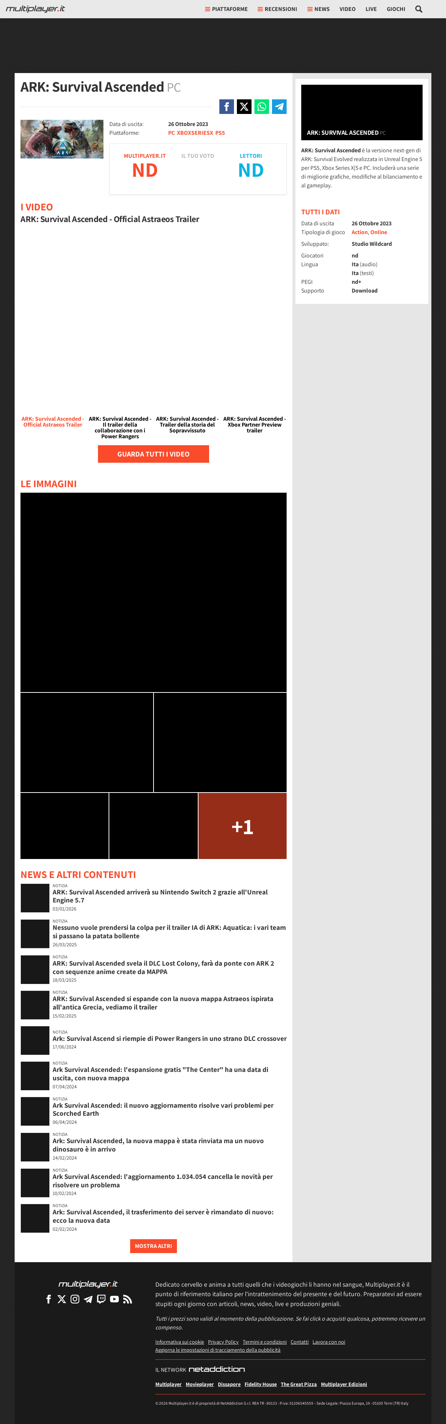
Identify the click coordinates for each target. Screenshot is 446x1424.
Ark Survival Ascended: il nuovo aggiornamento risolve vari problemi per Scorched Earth (163, 1109)
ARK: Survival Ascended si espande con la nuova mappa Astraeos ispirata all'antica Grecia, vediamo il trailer (163, 1002)
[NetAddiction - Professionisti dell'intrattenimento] (217, 1370)
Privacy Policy (223, 1341)
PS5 (220, 133)
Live (371, 9)
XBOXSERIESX (195, 133)
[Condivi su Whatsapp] (261, 106)
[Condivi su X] (244, 106)
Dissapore (229, 1384)
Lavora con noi (329, 1341)
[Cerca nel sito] (419, 9)
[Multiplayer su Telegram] (88, 1298)
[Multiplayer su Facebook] (48, 1298)
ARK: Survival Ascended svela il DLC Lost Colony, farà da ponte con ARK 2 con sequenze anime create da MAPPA (163, 967)
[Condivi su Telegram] (279, 106)
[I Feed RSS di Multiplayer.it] (127, 1298)
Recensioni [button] (277, 9)
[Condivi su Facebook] (226, 106)
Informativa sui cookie (179, 1341)
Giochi (396, 9)
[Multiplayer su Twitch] (101, 1298)
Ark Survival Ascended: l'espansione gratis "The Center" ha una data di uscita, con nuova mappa (160, 1073)
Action (360, 232)
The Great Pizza (299, 1384)
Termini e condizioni (265, 1341)
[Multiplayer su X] (61, 1298)
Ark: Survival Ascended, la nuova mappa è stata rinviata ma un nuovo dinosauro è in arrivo (158, 1144)
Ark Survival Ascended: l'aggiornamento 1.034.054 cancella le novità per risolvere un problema (163, 1180)
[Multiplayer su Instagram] (75, 1298)
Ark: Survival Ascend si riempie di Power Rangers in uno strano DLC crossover (170, 1038)
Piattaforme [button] (226, 9)
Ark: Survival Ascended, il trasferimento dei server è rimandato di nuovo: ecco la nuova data (163, 1216)
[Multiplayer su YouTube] (114, 1298)
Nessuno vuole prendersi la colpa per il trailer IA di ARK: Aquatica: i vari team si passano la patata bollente (169, 931)
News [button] (318, 9)
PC (171, 133)
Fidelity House (261, 1384)
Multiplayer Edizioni (344, 1384)
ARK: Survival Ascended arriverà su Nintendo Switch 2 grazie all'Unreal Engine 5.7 (160, 896)
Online (378, 232)
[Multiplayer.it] (35, 9)
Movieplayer (200, 1384)
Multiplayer (168, 1384)
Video (348, 9)
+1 (242, 826)
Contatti (300, 1341)
